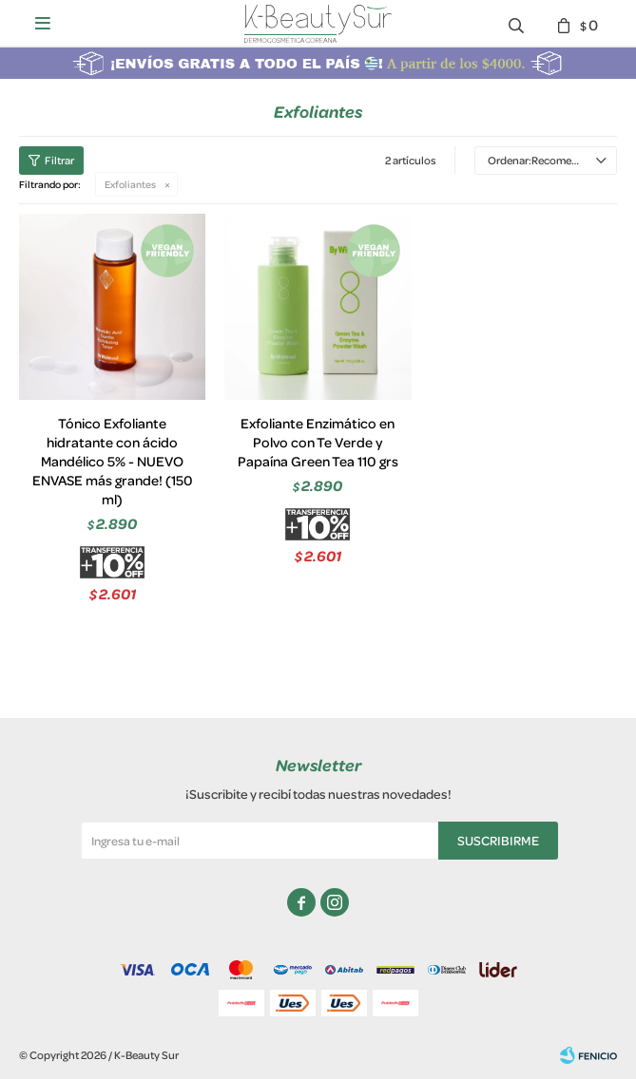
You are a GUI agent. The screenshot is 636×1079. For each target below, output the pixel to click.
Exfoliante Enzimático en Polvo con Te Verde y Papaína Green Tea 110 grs (318, 442)
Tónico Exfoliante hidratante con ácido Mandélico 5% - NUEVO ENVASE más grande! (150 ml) (112, 461)
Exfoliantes (130, 184)
